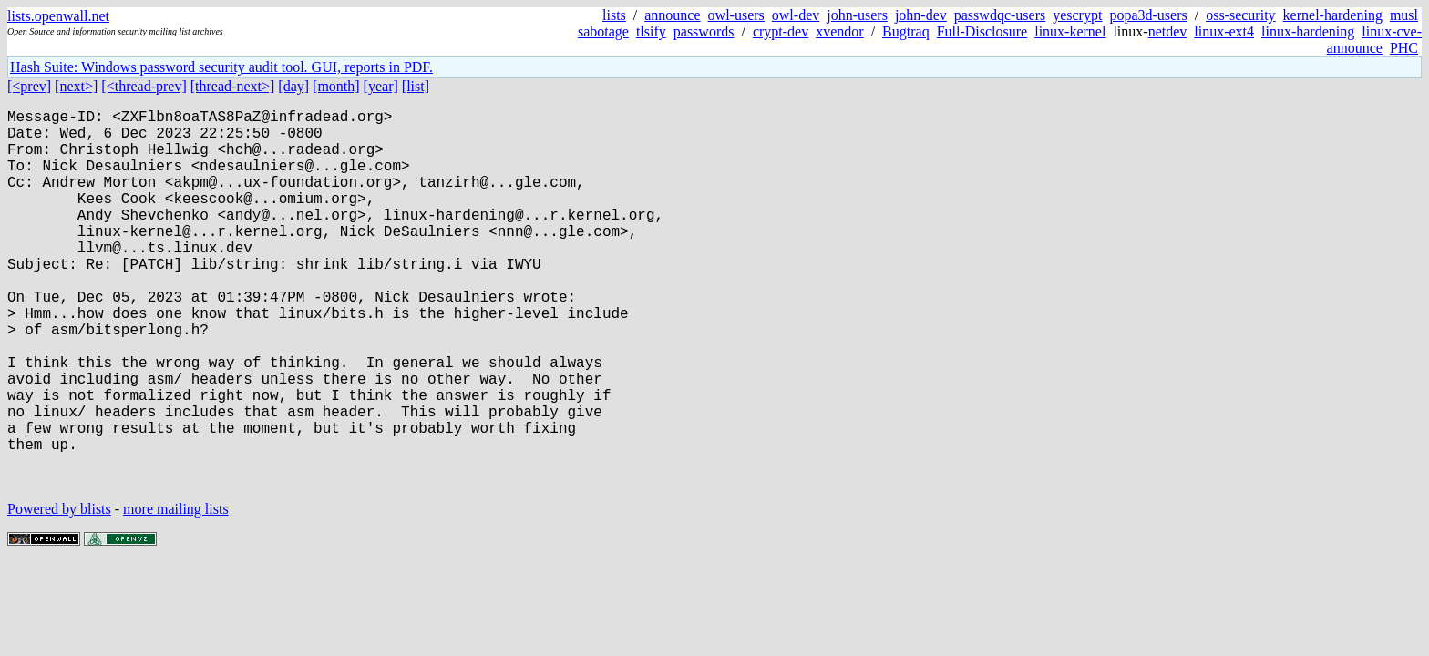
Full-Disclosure (982, 31)
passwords (704, 31)
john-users (857, 15)
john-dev (921, 15)
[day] (293, 86)
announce (672, 15)
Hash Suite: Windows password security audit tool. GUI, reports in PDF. (221, 67)
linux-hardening (1307, 31)
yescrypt (1077, 15)
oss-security (1240, 15)
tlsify (651, 31)
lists (614, 15)
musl (1404, 15)
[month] (336, 86)
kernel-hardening (1333, 15)
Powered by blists (59, 592)
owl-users (736, 15)
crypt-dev (780, 31)
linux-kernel (1069, 31)
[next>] (76, 86)
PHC (1404, 48)
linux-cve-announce (1374, 40)
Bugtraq (906, 31)
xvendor (839, 31)
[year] (381, 86)
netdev (1167, 31)
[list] (415, 86)
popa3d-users (1148, 15)
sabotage (603, 31)
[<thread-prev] (143, 86)
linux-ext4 (1224, 31)
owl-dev (795, 15)
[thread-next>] (232, 86)
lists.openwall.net (58, 16)
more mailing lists (176, 592)
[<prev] (29, 86)
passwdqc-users (999, 15)
